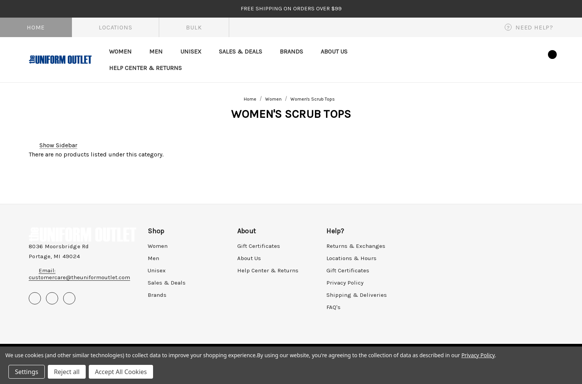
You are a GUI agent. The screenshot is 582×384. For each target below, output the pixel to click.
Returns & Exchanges (355, 245)
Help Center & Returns (267, 270)
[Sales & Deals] (240, 51)
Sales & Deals (167, 282)
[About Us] (334, 51)
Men (153, 258)
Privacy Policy (345, 282)
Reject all (67, 372)
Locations (115, 27)
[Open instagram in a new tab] (69, 298)
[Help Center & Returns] (145, 68)
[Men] (155, 51)
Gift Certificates (258, 245)
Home (36, 27)
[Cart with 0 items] (545, 58)
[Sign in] (509, 58)
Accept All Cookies (121, 372)
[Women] (120, 51)
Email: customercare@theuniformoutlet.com (79, 274)
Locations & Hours (351, 258)
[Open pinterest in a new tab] (52, 298)
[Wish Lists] (528, 59)
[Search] (490, 59)
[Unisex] (190, 51)
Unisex (157, 270)
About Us (249, 258)
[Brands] (291, 51)
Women (158, 245)
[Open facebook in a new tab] (35, 298)
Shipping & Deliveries (356, 294)
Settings (26, 372)
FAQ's (333, 307)
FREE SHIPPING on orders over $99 (291, 8)
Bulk (194, 27)
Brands (157, 294)
